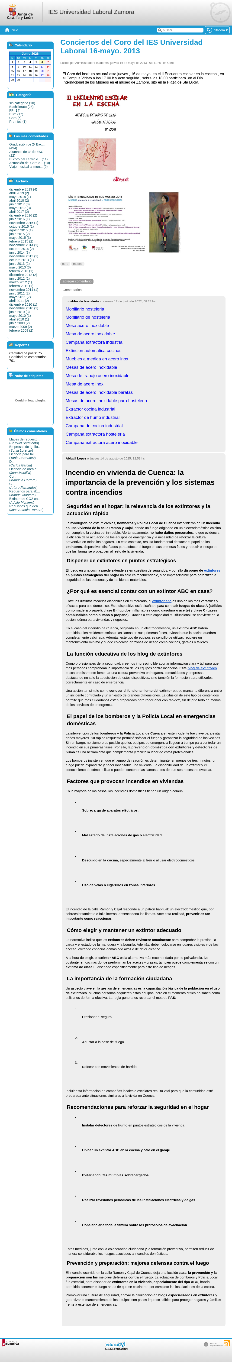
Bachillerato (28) (21, 107)
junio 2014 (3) (19, 252)
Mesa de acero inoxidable (90, 333)
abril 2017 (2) (19, 212)
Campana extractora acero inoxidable (102, 442)
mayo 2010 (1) (20, 315)
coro (65, 263)
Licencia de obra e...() (24, 471)
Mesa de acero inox (84, 384)
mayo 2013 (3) (20, 267)
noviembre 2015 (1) (23, 223)
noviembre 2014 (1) (23, 245)
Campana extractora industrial (94, 342)
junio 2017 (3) (19, 204)
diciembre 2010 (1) (23, 304)
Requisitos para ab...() (24, 493)
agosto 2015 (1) (21, 230)
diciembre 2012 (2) (23, 275)
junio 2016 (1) (19, 219)
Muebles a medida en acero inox (97, 358)
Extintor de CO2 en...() (24, 500)
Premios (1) (17, 121)
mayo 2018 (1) (20, 197)
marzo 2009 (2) (20, 327)
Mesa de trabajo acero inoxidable (97, 375)
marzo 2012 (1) (20, 282)
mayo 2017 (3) (20, 208)
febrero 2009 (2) (21, 330)
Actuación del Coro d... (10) (29, 163)
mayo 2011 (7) (20, 297)
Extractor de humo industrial (92, 417)
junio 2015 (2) (19, 234)
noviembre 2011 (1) (23, 289)
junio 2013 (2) (19, 263)
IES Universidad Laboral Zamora (91, 12)
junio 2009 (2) (19, 323)
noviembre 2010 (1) (23, 308)
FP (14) (14, 110)
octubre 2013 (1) (21, 260)
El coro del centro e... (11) (28, 159)
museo (78, 263)
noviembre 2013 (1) (23, 256)
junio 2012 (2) (19, 278)
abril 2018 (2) (19, 200)
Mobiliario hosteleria (85, 309)
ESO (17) (16, 114)
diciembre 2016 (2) (23, 215)
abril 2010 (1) (19, 319)
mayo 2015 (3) (20, 237)
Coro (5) (15, 118)
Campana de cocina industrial (94, 425)
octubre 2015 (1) (21, 226)
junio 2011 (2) (19, 293)
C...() (23, 485)
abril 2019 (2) (19, 193)
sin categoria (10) (22, 103)
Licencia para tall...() (23, 456)
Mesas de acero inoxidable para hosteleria (106, 400)
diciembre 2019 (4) (23, 189)
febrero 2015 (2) (21, 241)
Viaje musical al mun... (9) (28, 166)
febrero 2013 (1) (21, 271)
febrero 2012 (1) (21, 286)
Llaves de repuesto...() (24, 441)
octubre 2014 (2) (21, 249)
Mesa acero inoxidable (87, 325)
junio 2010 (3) (19, 312)
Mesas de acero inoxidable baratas (99, 392)
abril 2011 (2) (19, 301)
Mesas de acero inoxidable (91, 367)
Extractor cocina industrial (90, 409)
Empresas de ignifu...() (25, 448)
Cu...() (23, 478)
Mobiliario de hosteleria (88, 317)
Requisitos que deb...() (26, 508)
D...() (20, 463)
